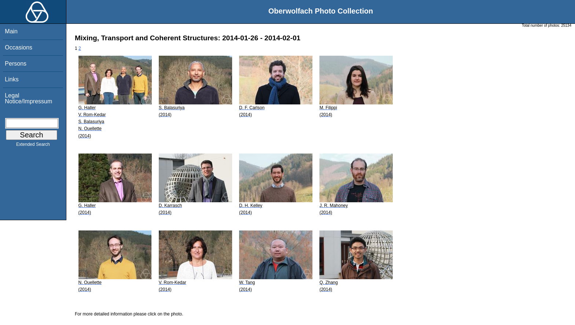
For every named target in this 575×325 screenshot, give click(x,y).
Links (11, 79)
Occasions (18, 47)
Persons (15, 63)
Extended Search (33, 146)
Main (11, 31)
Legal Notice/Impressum (28, 98)
